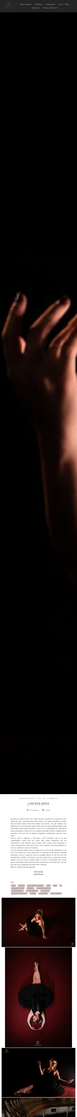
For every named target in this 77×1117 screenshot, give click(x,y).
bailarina (21, 885)
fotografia (30, 888)
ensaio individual (32, 891)
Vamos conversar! (50, 8)
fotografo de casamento (19, 893)
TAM (48, 885)
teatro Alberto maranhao (35, 885)
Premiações (50, 4)
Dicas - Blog (64, 4)
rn (60, 885)
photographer (43, 893)
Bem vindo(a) (25, 4)
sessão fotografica (17, 891)
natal (55, 885)
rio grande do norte (18, 888)
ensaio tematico (56, 893)
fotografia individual (43, 888)
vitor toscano (45, 891)
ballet (13, 885)
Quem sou (36, 8)
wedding (33, 893)
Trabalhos (39, 4)
